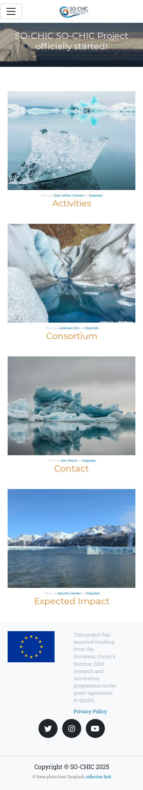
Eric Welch (69, 460)
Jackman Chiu (68, 328)
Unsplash (95, 195)
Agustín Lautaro (68, 593)
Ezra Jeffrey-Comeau (69, 195)
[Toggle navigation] (11, 11)
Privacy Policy (90, 711)
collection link (98, 776)
